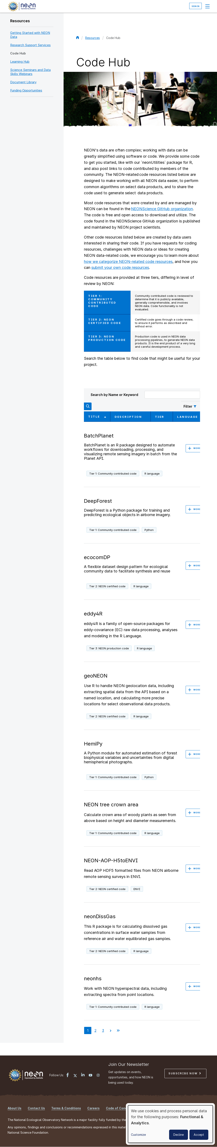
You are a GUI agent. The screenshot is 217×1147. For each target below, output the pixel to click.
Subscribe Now (184, 1073)
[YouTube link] (90, 1075)
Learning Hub (19, 62)
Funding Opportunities (26, 90)
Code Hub (18, 53)
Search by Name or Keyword (114, 395)
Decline (178, 1134)
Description (128, 416)
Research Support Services (30, 45)
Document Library (23, 82)
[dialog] (170, 1124)
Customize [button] (138, 1134)
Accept (199, 1134)
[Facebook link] (67, 1075)
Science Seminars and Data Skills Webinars (30, 72)
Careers (93, 1108)
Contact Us (36, 1108)
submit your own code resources (120, 267)
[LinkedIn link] (83, 1075)
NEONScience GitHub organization (162, 209)
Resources (20, 21)
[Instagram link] (98, 1075)
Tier (159, 416)
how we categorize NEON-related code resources (128, 261)
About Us (14, 1108)
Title (97, 416)
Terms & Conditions (66, 1108)
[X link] (75, 1075)
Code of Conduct (119, 1108)
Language (187, 416)
